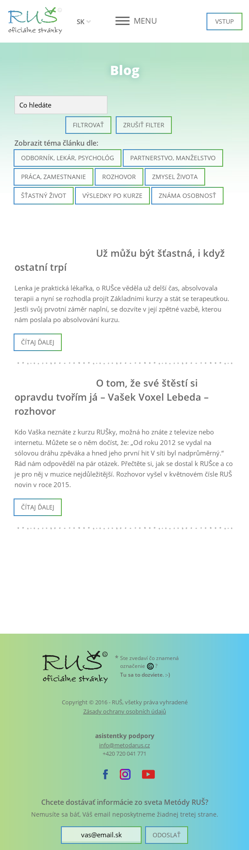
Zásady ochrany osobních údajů (124, 711)
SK (81, 21)
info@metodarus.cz (124, 745)
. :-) (145, 674)
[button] (124, 20)
